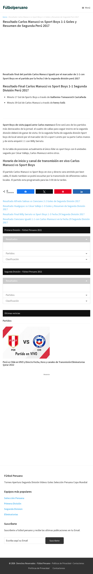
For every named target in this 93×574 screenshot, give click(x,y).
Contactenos (78, 563)
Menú (87, 7)
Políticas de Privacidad (61, 563)
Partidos (10, 253)
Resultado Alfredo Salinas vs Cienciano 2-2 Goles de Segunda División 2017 (41, 201)
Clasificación (12, 259)
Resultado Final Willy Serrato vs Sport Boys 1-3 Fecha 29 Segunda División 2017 (44, 214)
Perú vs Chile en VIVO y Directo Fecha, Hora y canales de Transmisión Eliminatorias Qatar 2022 (44, 363)
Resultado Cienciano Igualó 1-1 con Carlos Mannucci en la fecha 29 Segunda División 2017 (46, 220)
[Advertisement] (46, 50)
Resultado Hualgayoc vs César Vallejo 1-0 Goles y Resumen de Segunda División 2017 (44, 207)
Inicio (5, 17)
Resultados (11, 239)
